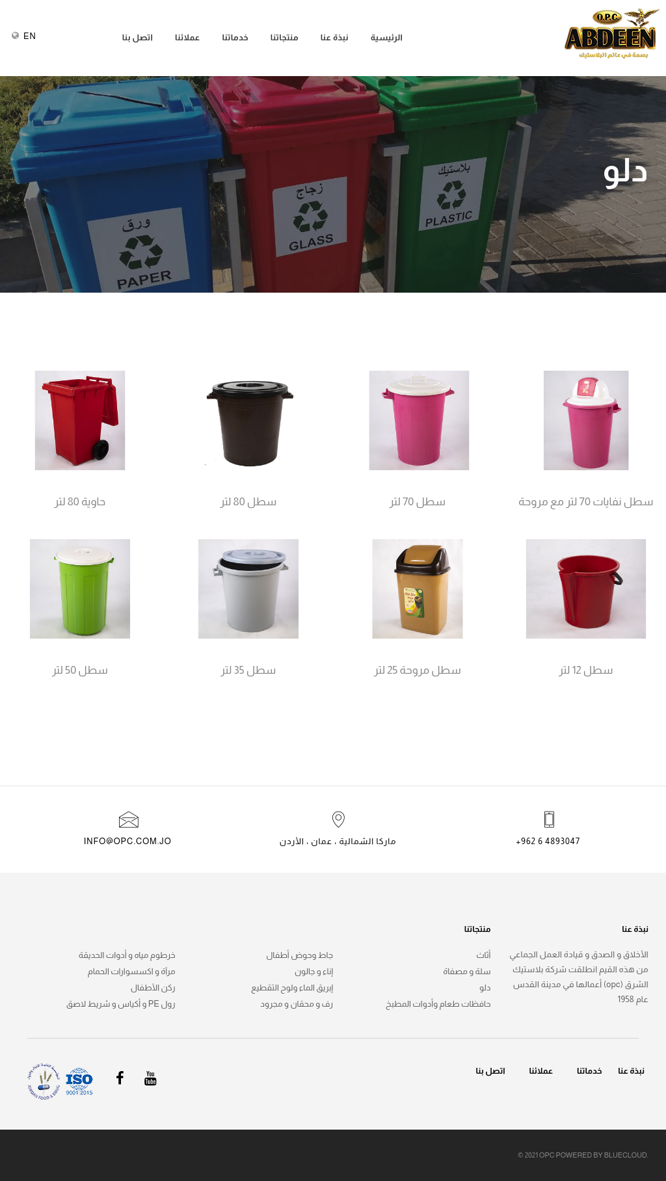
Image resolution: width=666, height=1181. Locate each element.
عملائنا (187, 37)
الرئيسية (387, 37)
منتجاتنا (285, 37)
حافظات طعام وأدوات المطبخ (438, 1004)
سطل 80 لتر (248, 502)
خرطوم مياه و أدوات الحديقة (127, 955)
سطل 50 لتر (80, 670)
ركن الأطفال (153, 987)
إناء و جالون (314, 971)
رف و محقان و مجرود (296, 1004)
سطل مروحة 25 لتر (417, 670)
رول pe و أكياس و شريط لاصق (121, 1004)
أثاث (483, 955)
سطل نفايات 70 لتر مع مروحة (585, 502)
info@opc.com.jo (128, 841)
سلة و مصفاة (466, 971)
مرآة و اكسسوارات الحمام (132, 971)
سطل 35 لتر (248, 670)
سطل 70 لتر (417, 502)
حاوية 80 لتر (79, 502)
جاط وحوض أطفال (299, 955)
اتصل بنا (137, 37)
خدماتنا (235, 37)
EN (29, 36)
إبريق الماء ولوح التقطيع (292, 987)
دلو (485, 987)
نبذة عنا (335, 37)
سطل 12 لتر (586, 670)
